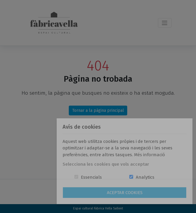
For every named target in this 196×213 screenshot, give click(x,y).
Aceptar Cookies (125, 192)
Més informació (149, 154)
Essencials (91, 177)
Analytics (145, 177)
